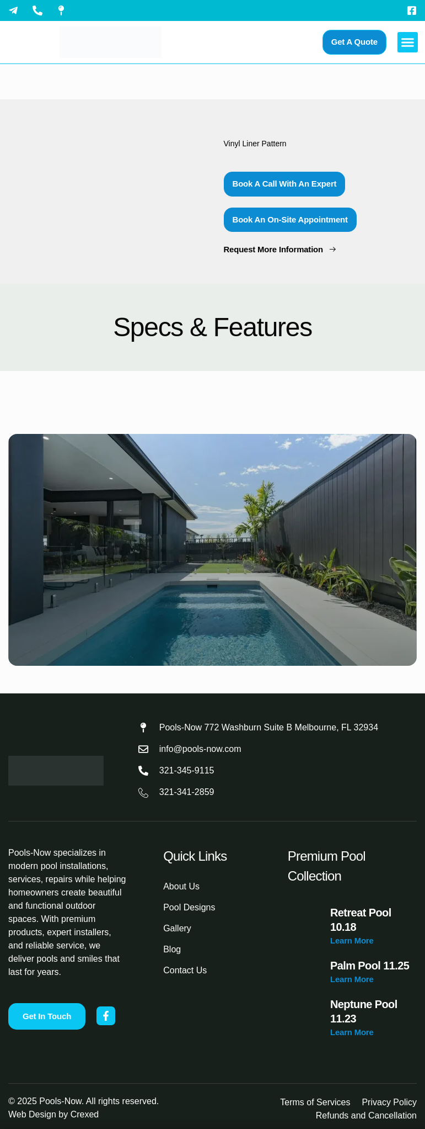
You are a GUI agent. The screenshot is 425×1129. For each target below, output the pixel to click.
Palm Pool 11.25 (369, 966)
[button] (407, 42)
